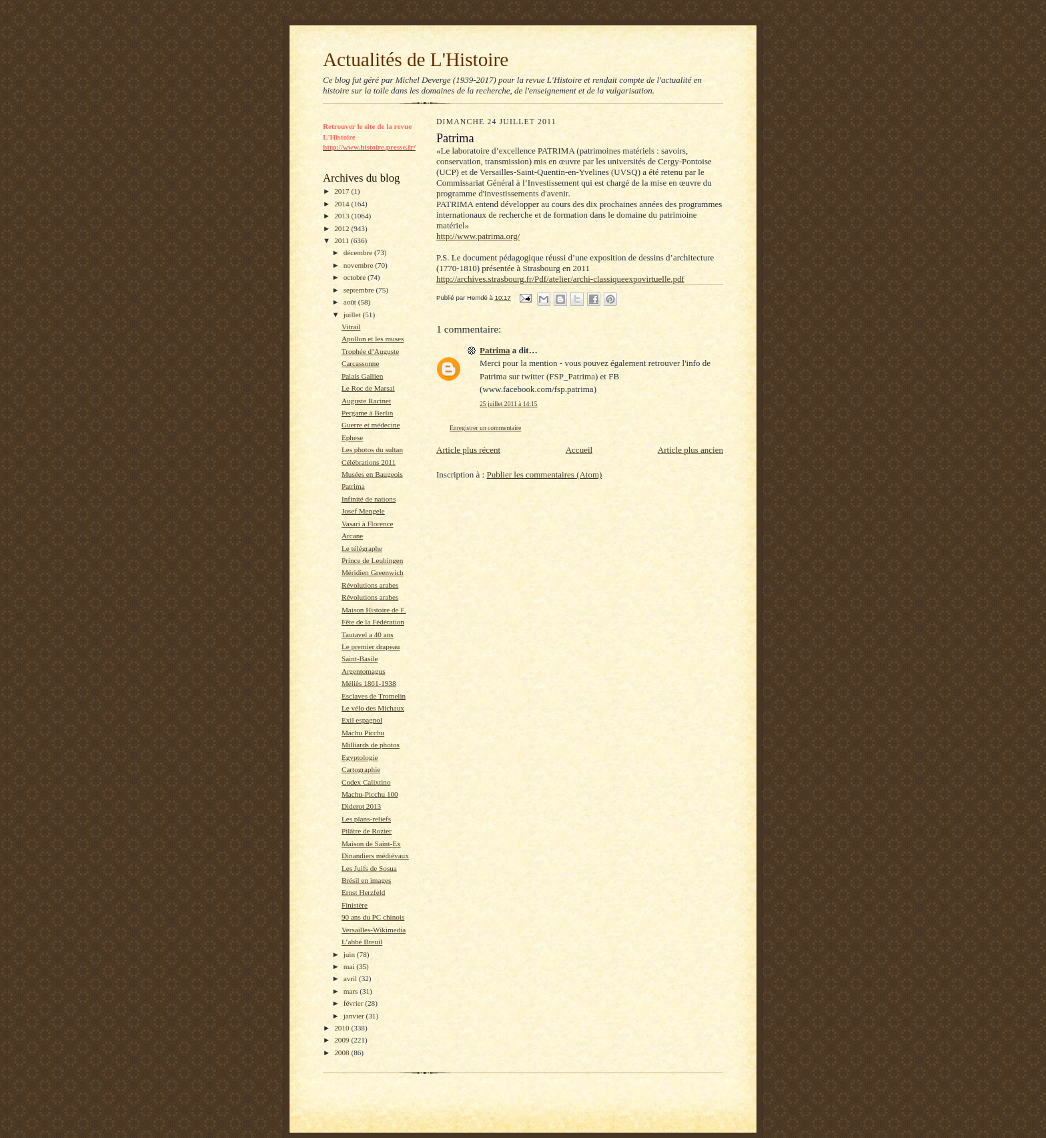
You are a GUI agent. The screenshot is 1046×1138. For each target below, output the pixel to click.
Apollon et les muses (373, 339)
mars (352, 991)
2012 (342, 228)
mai (350, 966)
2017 (342, 191)
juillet (353, 315)
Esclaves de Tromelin (374, 696)
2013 (342, 216)
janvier (355, 1016)
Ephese (352, 437)
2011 (342, 240)
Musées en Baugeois (372, 474)
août (351, 302)
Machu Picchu (363, 733)
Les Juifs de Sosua (369, 868)
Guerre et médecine (371, 425)
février (355, 1003)
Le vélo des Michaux (373, 708)
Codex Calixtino (366, 782)
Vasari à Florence (368, 524)
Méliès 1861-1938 (369, 683)
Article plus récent (468, 450)
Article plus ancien (690, 450)
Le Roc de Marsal (368, 388)
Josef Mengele (363, 511)
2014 (342, 204)
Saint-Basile (360, 658)
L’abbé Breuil (362, 942)
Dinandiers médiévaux (375, 855)
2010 (342, 1028)
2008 (342, 1053)
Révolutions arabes (370, 585)
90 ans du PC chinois (373, 917)
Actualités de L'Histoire (415, 59)
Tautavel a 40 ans (368, 634)
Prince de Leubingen (372, 560)
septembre (360, 290)
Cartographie (361, 769)
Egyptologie (360, 757)
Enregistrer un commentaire (485, 427)
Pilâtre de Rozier (367, 831)
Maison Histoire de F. (374, 610)
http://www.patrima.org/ (478, 236)
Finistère (355, 905)
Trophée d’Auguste (370, 351)
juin (350, 954)
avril (351, 978)
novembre (359, 265)
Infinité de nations (369, 499)
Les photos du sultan (372, 449)
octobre (356, 277)
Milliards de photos (371, 745)
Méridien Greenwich (373, 572)
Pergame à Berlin (367, 413)
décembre (359, 252)
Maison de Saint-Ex (371, 843)
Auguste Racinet (366, 401)
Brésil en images (366, 880)
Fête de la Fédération (373, 622)
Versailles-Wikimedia (374, 930)
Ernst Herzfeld (363, 892)
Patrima (353, 486)
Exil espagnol (362, 720)
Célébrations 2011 (369, 462)
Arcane (352, 536)
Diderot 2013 (361, 806)
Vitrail (351, 327)
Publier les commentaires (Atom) (544, 474)
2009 (342, 1040)
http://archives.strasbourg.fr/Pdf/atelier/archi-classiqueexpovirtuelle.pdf (560, 279)
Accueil (579, 450)
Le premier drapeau (371, 646)
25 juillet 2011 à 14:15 (509, 403)
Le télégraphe (362, 548)
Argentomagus (364, 671)
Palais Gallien (362, 376)
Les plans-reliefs (366, 819)
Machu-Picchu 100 (370, 794)
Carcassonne (360, 363)
